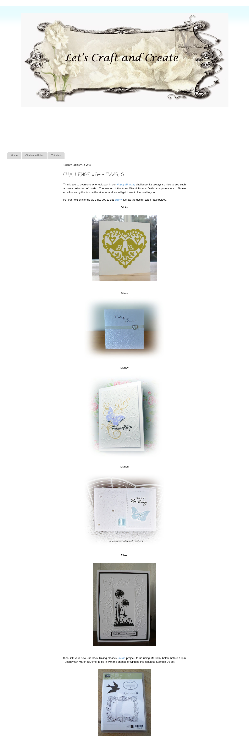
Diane (124, 293)
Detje (152, 188)
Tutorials (56, 155)
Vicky (124, 207)
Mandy (124, 367)
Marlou (124, 466)
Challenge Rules (34, 155)
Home (14, 155)
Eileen (124, 555)
